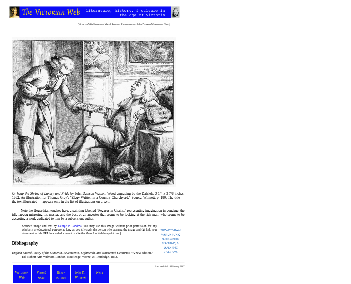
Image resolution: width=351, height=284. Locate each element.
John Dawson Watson (147, 24)
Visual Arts (110, 24)
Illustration (126, 24)
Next (166, 24)
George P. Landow (69, 226)
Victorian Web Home (89, 24)
